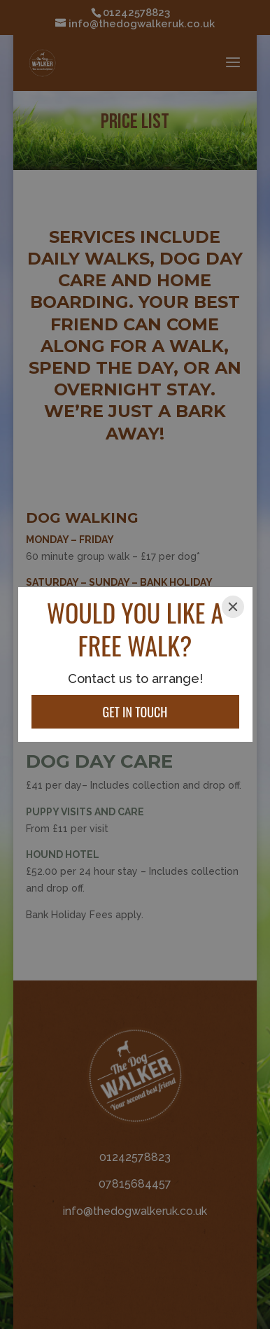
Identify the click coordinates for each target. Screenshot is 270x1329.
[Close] (233, 607)
